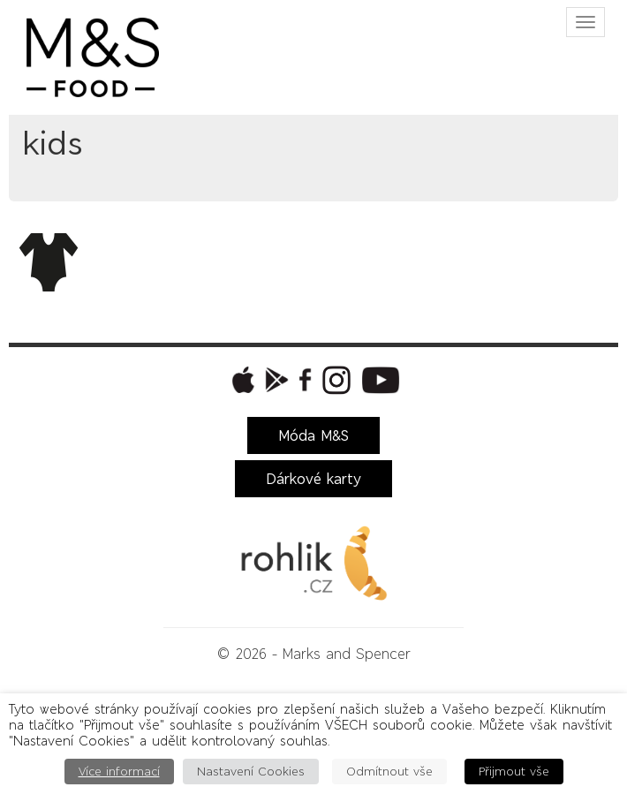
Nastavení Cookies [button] (251, 771)
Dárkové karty (313, 478)
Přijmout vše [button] (514, 771)
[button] (241, 380)
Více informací (119, 771)
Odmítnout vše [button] (389, 771)
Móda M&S (313, 435)
